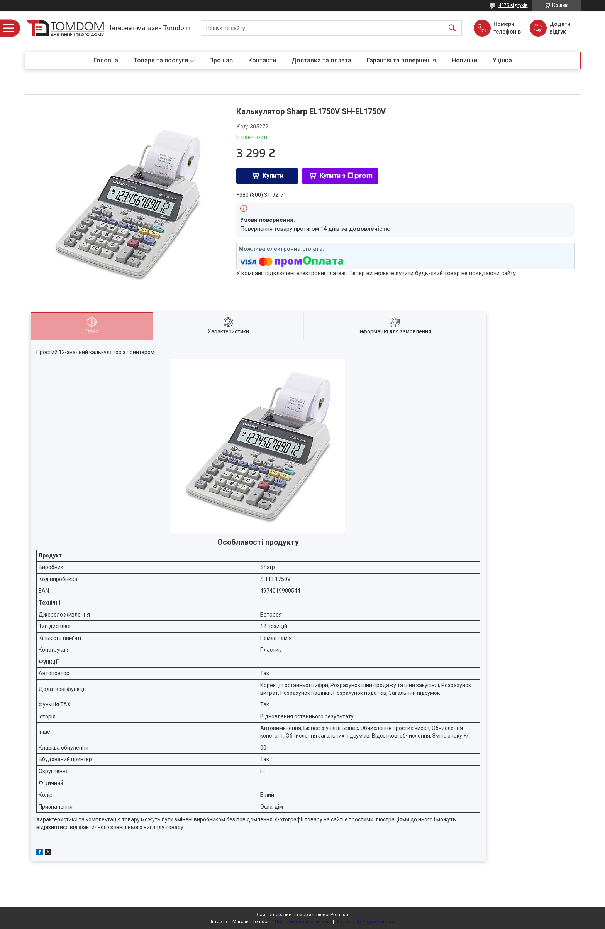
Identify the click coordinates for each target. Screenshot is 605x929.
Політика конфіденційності (364, 921)
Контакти (262, 60)
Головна (105, 60)
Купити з (346, 175)
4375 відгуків (513, 5)
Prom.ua (339, 914)
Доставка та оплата (321, 60)
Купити (273, 175)
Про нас (221, 60)
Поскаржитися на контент (303, 921)
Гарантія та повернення (401, 60)
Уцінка (502, 60)
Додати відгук (559, 28)
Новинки (464, 60)
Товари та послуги (161, 60)
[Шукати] (452, 28)
